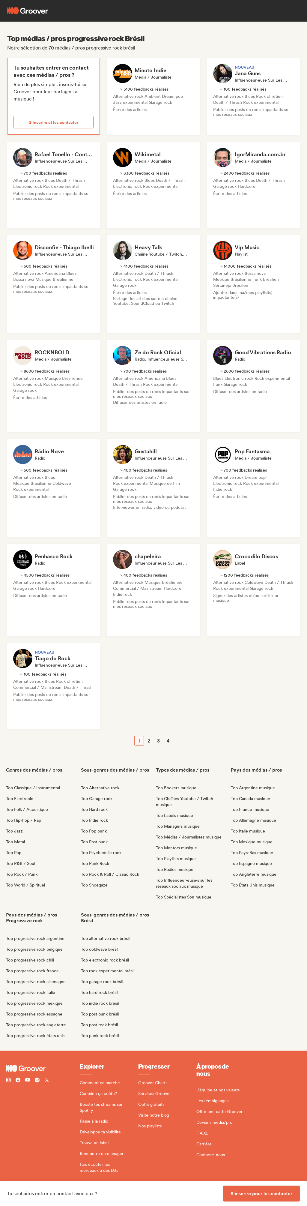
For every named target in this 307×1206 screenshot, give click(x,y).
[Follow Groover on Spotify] (37, 1081)
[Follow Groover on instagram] (8, 1081)
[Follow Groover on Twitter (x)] (46, 1081)
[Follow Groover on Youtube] (27, 1081)
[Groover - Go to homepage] (43, 1068)
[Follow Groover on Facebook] (18, 1081)
